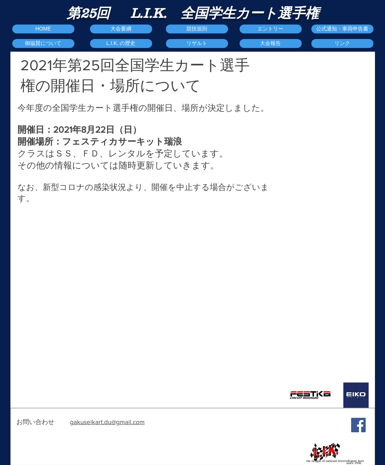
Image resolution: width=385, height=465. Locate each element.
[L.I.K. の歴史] (121, 43)
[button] (271, 43)
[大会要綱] (121, 29)
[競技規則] (197, 29)
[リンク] (342, 43)
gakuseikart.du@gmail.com (107, 421)
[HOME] (43, 29)
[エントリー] (271, 29)
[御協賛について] (43, 43)
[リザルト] (197, 43)
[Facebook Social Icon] (358, 425)
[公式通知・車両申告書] (342, 29)
